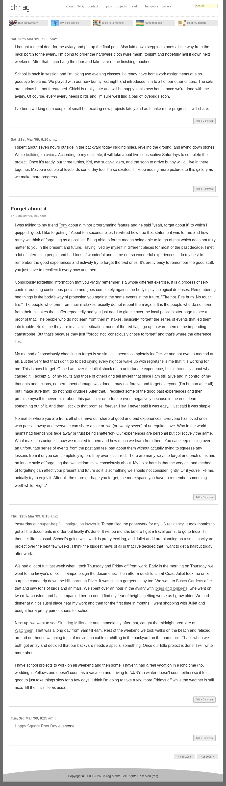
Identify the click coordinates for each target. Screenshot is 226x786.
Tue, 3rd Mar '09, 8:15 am (32, 718)
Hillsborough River (81, 581)
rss (155, 776)
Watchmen (24, 630)
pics (109, 6)
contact (93, 6)
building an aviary (41, 155)
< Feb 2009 (184, 756)
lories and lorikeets (171, 588)
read (134, 6)
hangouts (151, 6)
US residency (171, 524)
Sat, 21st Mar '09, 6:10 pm (33, 139)
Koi (89, 162)
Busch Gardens (189, 581)
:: (56, 39)
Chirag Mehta (111, 776)
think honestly (179, 369)
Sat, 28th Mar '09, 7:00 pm (33, 39)
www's (166, 6)
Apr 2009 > (207, 756)
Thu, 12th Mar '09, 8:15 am (33, 516)
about (70, 6)
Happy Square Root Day (36, 726)
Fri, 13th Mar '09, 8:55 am (27, 215)
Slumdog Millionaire (75, 623)
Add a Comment (204, 120)
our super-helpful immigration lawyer (64, 524)
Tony (63, 225)
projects (121, 6)
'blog (80, 6)
